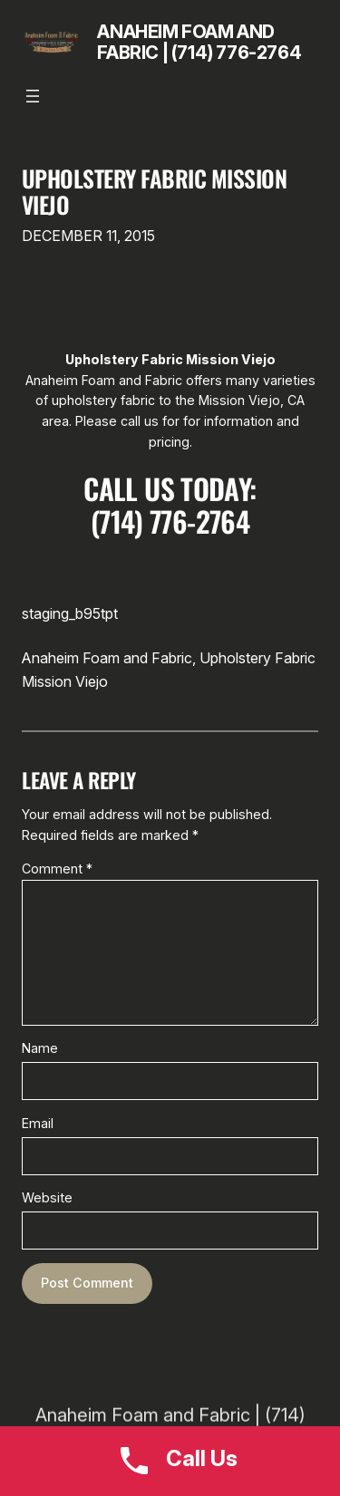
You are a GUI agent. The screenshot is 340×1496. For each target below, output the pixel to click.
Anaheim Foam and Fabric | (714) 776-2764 (199, 42)
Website (47, 1197)
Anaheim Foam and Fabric (107, 658)
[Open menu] (33, 96)
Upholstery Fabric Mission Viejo (154, 191)
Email (37, 1123)
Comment (57, 868)
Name (40, 1048)
